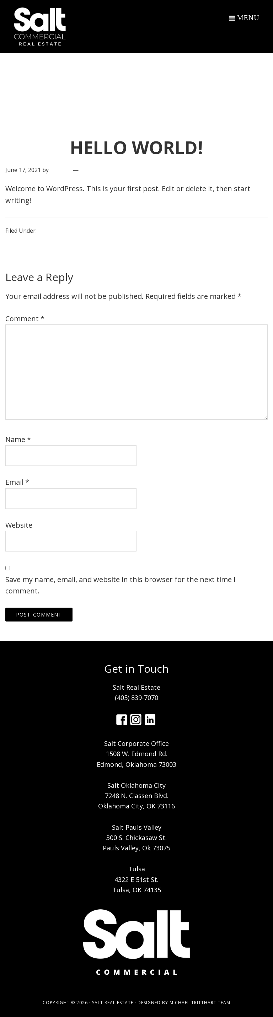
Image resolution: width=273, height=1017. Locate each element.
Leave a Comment (104, 170)
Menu (248, 17)
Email (17, 482)
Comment (24, 318)
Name (18, 439)
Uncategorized (57, 231)
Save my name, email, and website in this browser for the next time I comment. (120, 585)
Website (18, 525)
